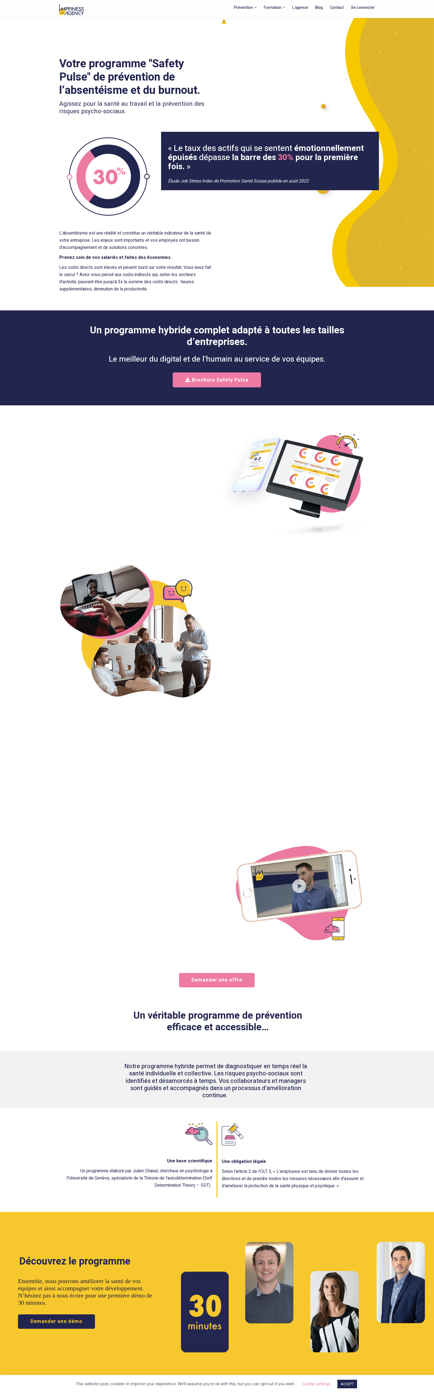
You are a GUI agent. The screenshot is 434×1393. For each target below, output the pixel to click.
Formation (272, 8)
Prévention (243, 8)
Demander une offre (217, 980)
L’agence (300, 8)
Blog (319, 8)
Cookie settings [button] (316, 1384)
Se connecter (363, 8)
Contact (337, 8)
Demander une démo (56, 1321)
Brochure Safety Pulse (217, 380)
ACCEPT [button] (347, 1384)
